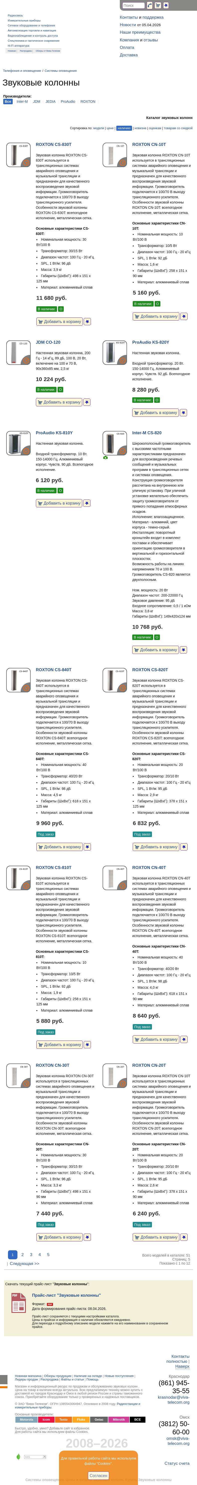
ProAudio (68, 102)
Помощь (92, 1379)
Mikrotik (119, 1419)
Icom (46, 1419)
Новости (128, 24)
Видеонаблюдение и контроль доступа (33, 35)
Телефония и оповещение (22, 71)
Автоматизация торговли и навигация (32, 30)
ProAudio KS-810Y (54, 432)
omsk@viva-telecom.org (178, 1441)
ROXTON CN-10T (149, 144)
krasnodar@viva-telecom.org (174, 1400)
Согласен (98, 1475)
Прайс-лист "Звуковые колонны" (66, 1295)
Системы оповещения (61, 71)
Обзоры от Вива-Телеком (48, 51)
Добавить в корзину (59, 321)
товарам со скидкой (178, 128)
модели (98, 128)
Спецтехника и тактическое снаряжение (34, 40)
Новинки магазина (28, 1376)
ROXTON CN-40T (149, 867)
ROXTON (87, 102)
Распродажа (26, 51)
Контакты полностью (178, 1359)
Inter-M (22, 102)
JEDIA (51, 102)
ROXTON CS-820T (150, 669)
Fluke (81, 1419)
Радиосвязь (15, 15)
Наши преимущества (140, 32)
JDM (36, 102)
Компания (129, 40)
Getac (99, 1419)
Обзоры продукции (57, 1376)
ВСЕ (137, 1419)
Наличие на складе (88, 1376)
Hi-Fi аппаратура (18, 45)
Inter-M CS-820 (147, 432)
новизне (140, 128)
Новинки (12, 51)
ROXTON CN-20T (149, 1065)
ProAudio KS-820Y (150, 342)
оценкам (155, 128)
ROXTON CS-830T (53, 144)
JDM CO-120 (48, 342)
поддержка (153, 17)
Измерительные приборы (24, 20)
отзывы (151, 40)
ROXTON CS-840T (53, 669)
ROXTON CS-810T (53, 867)
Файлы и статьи (72, 1379)
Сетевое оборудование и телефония (31, 25)
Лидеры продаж (26, 1379)
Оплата (127, 47)
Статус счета (177, 1463)
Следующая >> (24, 1263)
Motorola (26, 1419)
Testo (64, 1419)
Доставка (129, 55)
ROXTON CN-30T (52, 1065)
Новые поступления (119, 1376)
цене (110, 128)
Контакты (129, 17)
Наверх (182, 1366)
